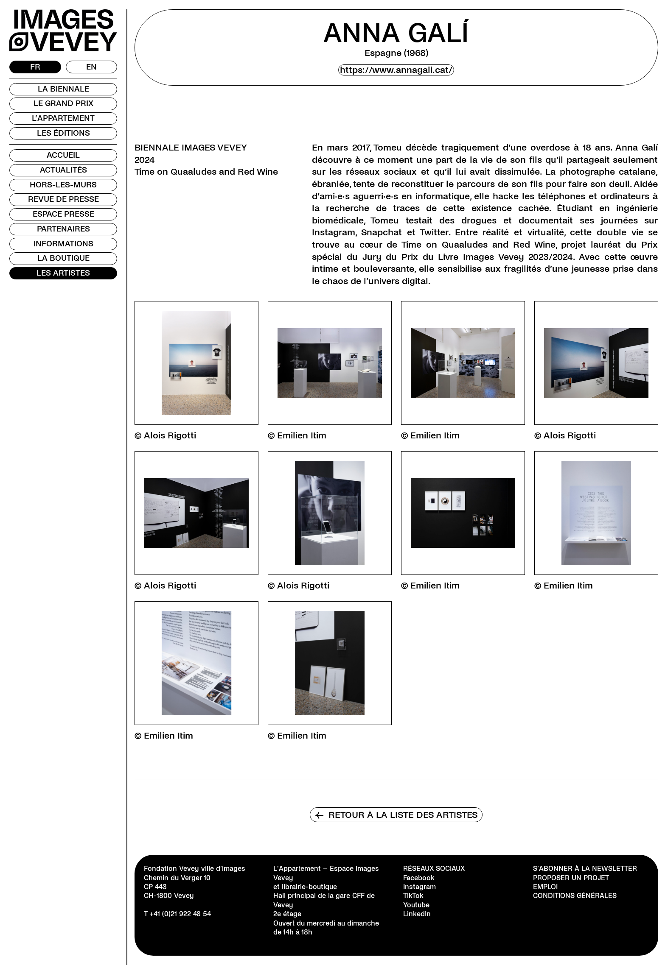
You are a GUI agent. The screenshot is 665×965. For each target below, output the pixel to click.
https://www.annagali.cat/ (396, 70)
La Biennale (63, 89)
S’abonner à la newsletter (585, 868)
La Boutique (63, 258)
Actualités (63, 170)
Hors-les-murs (63, 185)
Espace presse (63, 214)
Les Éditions (63, 133)
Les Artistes (63, 273)
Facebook (419, 877)
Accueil (63, 155)
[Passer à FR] (35, 67)
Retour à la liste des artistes (396, 815)
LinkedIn (417, 914)
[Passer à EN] (92, 67)
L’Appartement (63, 118)
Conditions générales (575, 895)
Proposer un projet (571, 877)
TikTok (413, 895)
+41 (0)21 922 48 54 (180, 914)
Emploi (545, 886)
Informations (63, 244)
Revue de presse (63, 199)
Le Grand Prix (63, 103)
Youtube (416, 905)
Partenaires (63, 229)
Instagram (419, 886)
